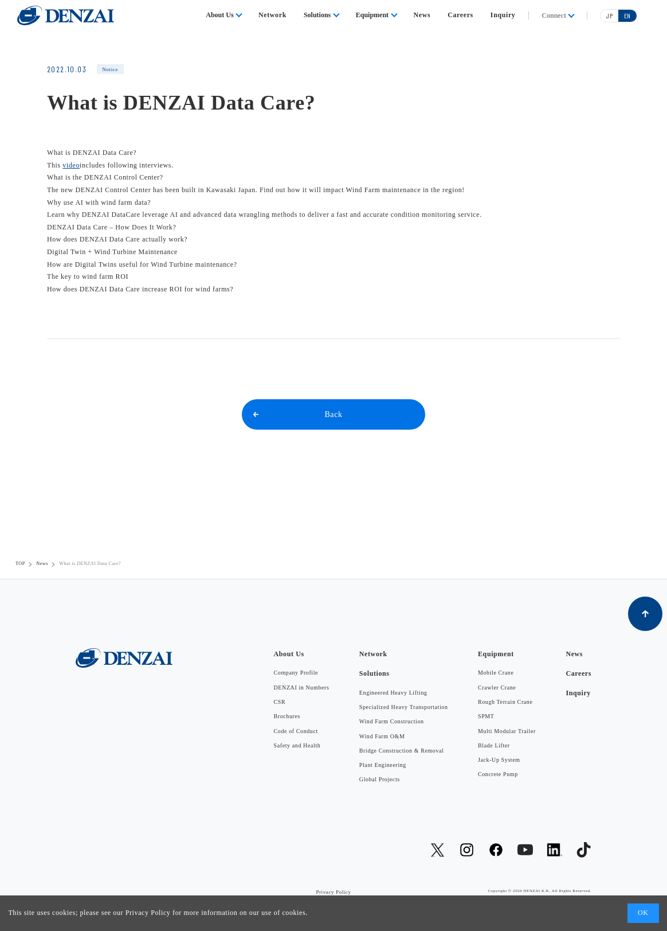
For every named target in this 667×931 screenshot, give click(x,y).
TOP (20, 563)
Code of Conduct (296, 731)
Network (272, 15)
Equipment (372, 15)
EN (627, 15)
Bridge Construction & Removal (401, 750)
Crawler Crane (497, 687)
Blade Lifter (494, 745)
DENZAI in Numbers (301, 687)
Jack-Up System (499, 760)
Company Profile (296, 672)
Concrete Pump (498, 774)
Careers (460, 15)
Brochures (287, 716)
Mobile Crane (495, 672)
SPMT (486, 716)
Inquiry (503, 15)
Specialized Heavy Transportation (403, 707)
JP (609, 15)
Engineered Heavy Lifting (393, 693)
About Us (219, 15)
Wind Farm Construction (391, 721)
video (71, 165)
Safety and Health (297, 745)
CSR (280, 702)
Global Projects (379, 779)
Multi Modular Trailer (507, 731)
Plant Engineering (382, 765)
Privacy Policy (148, 913)
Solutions (317, 15)
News (422, 15)
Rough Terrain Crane (505, 702)
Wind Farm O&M (382, 736)
